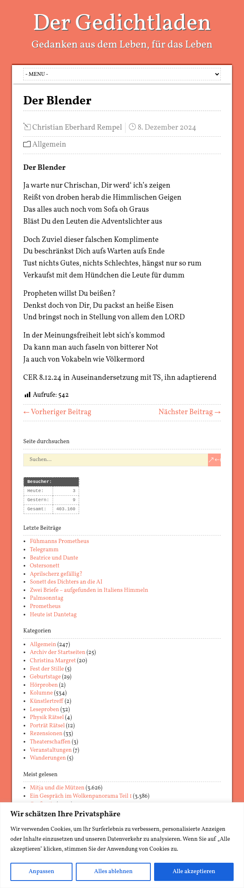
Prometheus (45, 606)
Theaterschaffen (50, 742)
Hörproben (44, 685)
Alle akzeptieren (194, 872)
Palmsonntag (46, 598)
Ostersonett (45, 566)
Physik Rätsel (47, 718)
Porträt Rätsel (47, 726)
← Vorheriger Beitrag (57, 412)
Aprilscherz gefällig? (56, 574)
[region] (122, 845)
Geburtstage (45, 677)
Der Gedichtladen (122, 24)
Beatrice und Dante (54, 558)
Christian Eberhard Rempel (77, 128)
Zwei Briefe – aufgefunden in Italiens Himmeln (89, 590)
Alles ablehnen (113, 872)
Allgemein (49, 145)
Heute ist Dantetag (53, 615)
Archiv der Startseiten (57, 652)
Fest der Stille (47, 669)
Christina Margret (53, 661)
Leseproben (44, 710)
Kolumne (41, 693)
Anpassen (41, 872)
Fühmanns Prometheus (59, 541)
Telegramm (44, 550)
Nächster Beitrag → (190, 412)
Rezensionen (46, 734)
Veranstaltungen (51, 750)
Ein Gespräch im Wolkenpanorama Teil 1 (81, 796)
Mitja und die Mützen (57, 788)
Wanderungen (48, 758)
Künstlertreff (46, 701)
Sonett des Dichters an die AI (66, 582)
